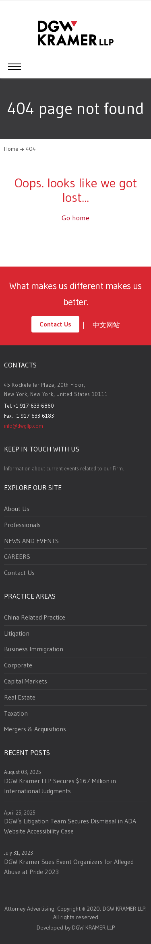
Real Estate (19, 697)
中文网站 (106, 324)
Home (11, 148)
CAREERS (17, 556)
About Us (16, 509)
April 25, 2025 (19, 812)
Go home (75, 217)
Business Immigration (33, 649)
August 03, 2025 (22, 772)
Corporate (18, 665)
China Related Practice (34, 617)
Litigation (16, 633)
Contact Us (55, 324)
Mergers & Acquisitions (35, 729)
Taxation (16, 713)
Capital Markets (25, 681)
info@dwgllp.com (23, 426)
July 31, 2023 (18, 853)
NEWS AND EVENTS (31, 541)
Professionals (22, 525)
